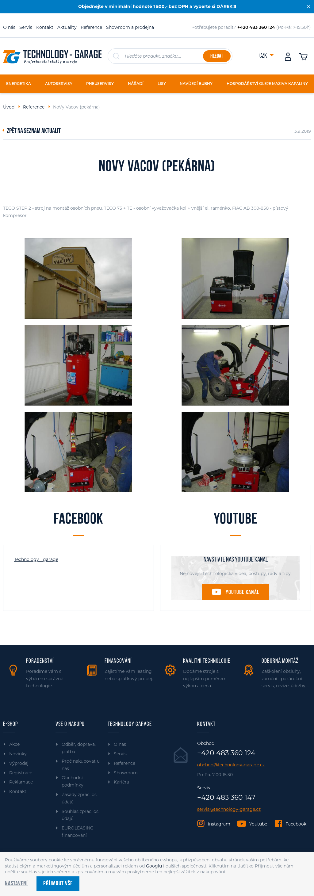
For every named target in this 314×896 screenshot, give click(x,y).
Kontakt (44, 27)
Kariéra (121, 782)
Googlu (154, 866)
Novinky (18, 754)
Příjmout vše (58, 884)
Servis (25, 27)
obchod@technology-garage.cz (231, 765)
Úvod (8, 107)
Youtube (258, 824)
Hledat (216, 56)
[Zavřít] (308, 6)
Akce (14, 744)
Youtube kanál (242, 592)
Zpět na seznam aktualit (34, 131)
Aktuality (67, 27)
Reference (91, 27)
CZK (263, 55)
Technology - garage (36, 559)
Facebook (295, 824)
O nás (9, 27)
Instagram (219, 824)
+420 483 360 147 (226, 798)
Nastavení (16, 884)
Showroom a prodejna (130, 27)
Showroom (126, 773)
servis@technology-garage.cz (229, 809)
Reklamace (21, 782)
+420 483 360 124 (226, 753)
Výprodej (19, 763)
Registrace (20, 773)
